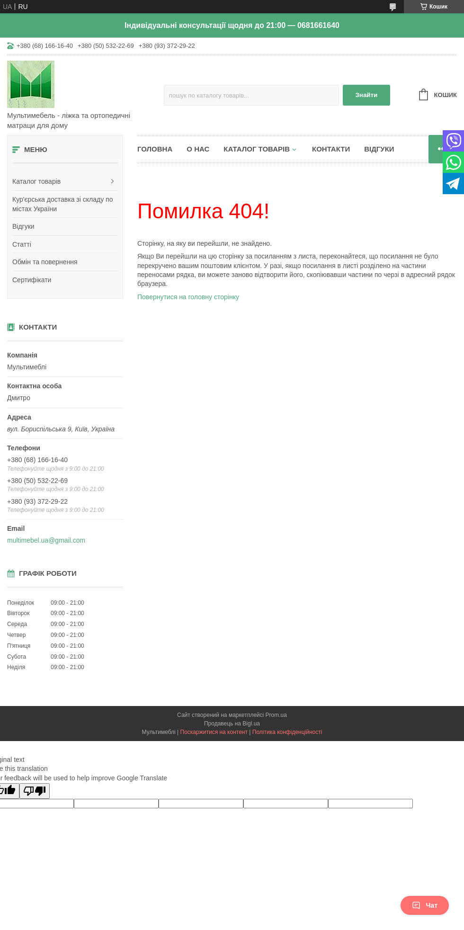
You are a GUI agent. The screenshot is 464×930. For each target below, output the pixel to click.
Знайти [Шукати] (366, 94)
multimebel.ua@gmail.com (46, 540)
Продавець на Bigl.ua (232, 723)
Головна (154, 148)
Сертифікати (31, 280)
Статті (21, 244)
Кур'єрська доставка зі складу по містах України (62, 204)
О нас (198, 148)
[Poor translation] (34, 791)
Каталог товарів (36, 181)
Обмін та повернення (45, 262)
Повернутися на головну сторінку (188, 297)
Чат (424, 905)
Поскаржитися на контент (214, 732)
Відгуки (23, 226)
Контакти (331, 148)
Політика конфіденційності (287, 732)
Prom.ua (276, 715)
